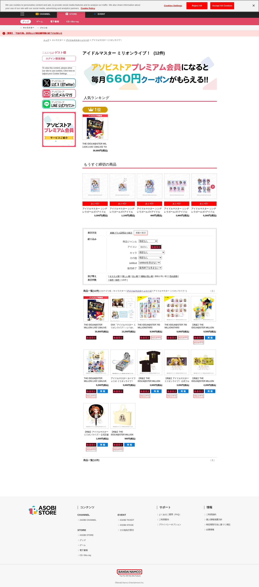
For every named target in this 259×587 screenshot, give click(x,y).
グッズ (25, 21)
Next (212, 186)
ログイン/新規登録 (55, 58)
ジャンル (43, 28)
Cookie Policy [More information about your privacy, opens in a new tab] (88, 6)
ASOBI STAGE (127, 525)
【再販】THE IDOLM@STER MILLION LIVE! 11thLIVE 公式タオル (203, 381)
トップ (46, 40)
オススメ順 (115, 276)
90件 (117, 280)
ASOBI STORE (86, 535)
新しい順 (126, 276)
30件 (112, 280)
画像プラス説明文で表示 (121, 233)
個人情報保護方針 (214, 519)
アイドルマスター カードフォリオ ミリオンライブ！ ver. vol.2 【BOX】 (123, 381)
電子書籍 (54, 21)
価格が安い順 (147, 276)
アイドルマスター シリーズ (77, 40)
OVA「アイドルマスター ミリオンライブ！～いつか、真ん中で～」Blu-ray (123, 328)
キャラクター (28, 28)
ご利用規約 (211, 514)
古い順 (135, 276)
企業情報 (210, 529)
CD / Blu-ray (72, 21)
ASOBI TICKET (127, 520)
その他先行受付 (127, 530)
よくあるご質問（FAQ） (170, 514)
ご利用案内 (164, 519)
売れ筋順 (173, 276)
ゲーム (39, 21)
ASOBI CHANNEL (88, 520)
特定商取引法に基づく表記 (218, 524)
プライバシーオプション (170, 524)
